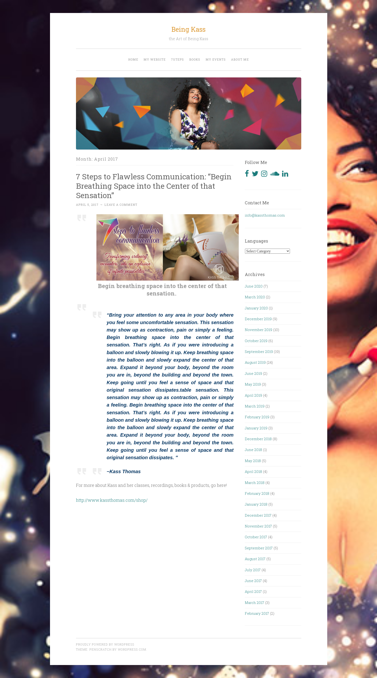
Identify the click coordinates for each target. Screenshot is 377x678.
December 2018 (258, 438)
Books (194, 59)
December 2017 (258, 515)
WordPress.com (132, 649)
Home (133, 59)
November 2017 (258, 526)
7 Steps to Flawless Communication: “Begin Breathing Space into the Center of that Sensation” (154, 185)
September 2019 (259, 351)
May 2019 (253, 384)
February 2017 (257, 613)
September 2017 (259, 548)
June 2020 (254, 286)
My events (216, 59)
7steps (177, 59)
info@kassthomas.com (265, 215)
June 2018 (253, 449)
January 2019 (256, 428)
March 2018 (254, 482)
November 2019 (258, 329)
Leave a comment (120, 205)
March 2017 (254, 602)
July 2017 (253, 569)
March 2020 (255, 297)
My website (155, 59)
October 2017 (256, 536)
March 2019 (254, 406)
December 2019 (258, 318)
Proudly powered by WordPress (105, 644)
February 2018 (257, 493)
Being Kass (188, 29)
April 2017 (253, 591)
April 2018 (253, 471)
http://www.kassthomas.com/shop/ (112, 500)
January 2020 (256, 308)
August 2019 (255, 362)
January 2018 (256, 504)
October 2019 (256, 340)
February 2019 (257, 416)
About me (240, 59)
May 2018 (253, 460)
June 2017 (253, 580)
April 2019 (253, 395)
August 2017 (255, 558)
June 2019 (253, 373)
